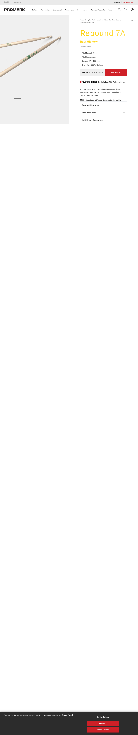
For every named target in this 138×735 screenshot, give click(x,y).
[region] (69, 723)
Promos (117, 2)
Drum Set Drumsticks (112, 20)
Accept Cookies (103, 730)
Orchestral (57, 10)
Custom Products (97, 10)
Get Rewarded (128, 2)
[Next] (62, 60)
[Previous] (6, 60)
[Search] (119, 9)
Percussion (45, 10)
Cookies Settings (103, 717)
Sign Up (122, 82)
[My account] (132, 9)
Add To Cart (116, 72)
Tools (110, 10)
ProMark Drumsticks (96, 20)
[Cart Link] (125, 9)
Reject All (103, 723)
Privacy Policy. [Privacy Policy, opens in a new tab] (67, 715)
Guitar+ (34, 10)
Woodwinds (69, 10)
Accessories (82, 10)
